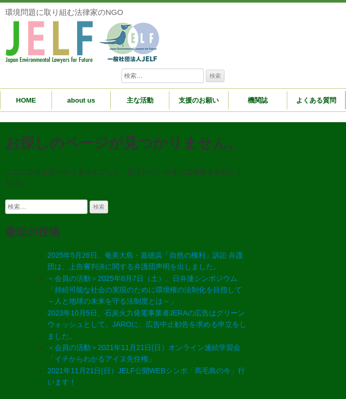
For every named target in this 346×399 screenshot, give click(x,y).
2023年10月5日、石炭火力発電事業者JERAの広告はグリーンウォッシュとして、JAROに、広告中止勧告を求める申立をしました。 (147, 324)
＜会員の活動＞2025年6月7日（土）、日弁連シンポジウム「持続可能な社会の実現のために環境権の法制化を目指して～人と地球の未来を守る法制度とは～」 (144, 290)
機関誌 (258, 100)
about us (81, 100)
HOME (26, 100)
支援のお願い (199, 100)
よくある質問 (316, 100)
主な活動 (140, 100)
